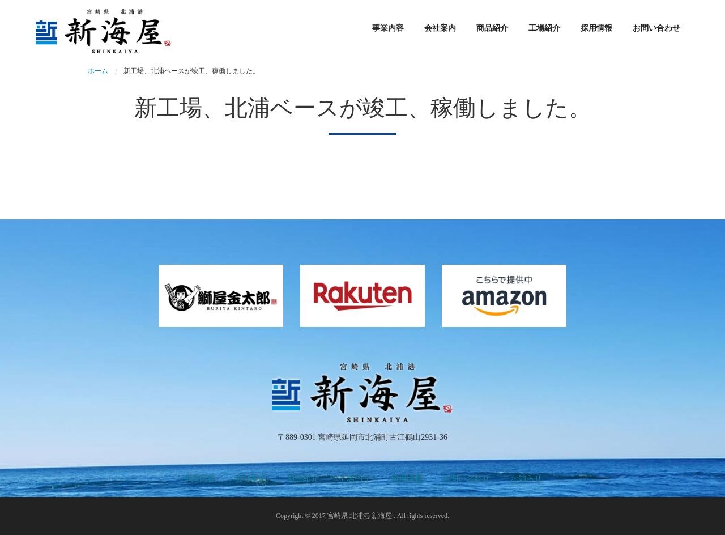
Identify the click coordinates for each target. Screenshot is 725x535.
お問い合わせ (656, 28)
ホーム (98, 71)
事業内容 (388, 28)
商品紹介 (492, 28)
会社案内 (440, 28)
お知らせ (526, 478)
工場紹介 (544, 28)
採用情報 (596, 28)
